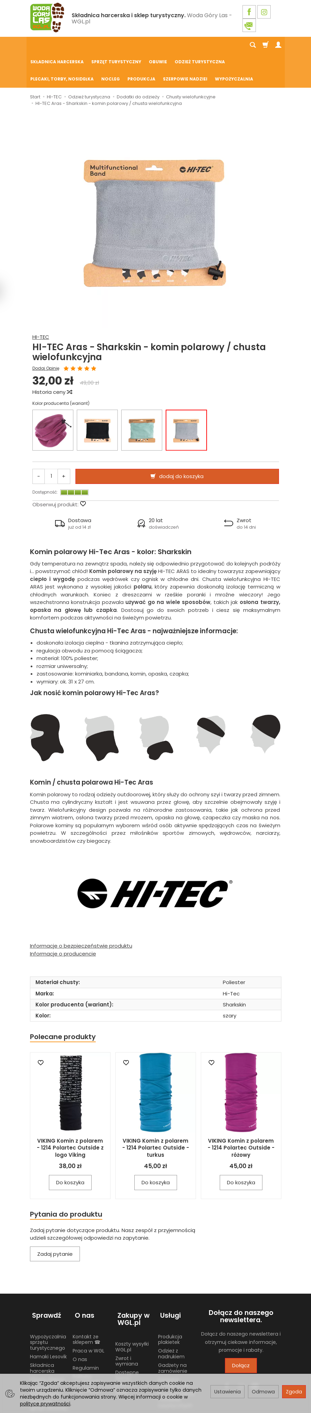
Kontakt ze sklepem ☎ (86, 1301)
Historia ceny (52, 358)
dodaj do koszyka (181, 442)
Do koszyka (70, 1149)
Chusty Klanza (47, 1341)
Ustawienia (227, 1391)
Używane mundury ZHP (174, 1344)
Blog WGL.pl (86, 1352)
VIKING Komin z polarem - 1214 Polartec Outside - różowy (241, 1114)
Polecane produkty (64, 1003)
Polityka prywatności (87, 1341)
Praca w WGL (88, 1312)
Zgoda (294, 1391)
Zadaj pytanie (55, 1221)
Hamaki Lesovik (48, 1318)
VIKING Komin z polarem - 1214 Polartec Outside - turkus (155, 1114)
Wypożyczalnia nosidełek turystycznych (176, 1361)
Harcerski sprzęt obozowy (49, 1367)
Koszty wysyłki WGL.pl (132, 1308)
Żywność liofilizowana (45, 1352)
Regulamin (86, 1329)
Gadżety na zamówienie (172, 1330)
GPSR (121, 1354)
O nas (80, 1321)
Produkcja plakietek (170, 1301)
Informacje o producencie (63, 920)
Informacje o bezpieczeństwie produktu (81, 912)
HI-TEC (40, 303)
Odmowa (263, 1391)
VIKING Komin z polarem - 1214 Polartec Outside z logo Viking (70, 1114)
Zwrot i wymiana (126, 1323)
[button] (73, 489)
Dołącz (241, 1333)
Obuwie (158, 45)
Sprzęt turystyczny (116, 45)
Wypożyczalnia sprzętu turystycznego (48, 1304)
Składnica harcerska (57, 45)
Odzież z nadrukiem (171, 1315)
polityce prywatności (45, 1403)
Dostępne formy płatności (127, 1340)
